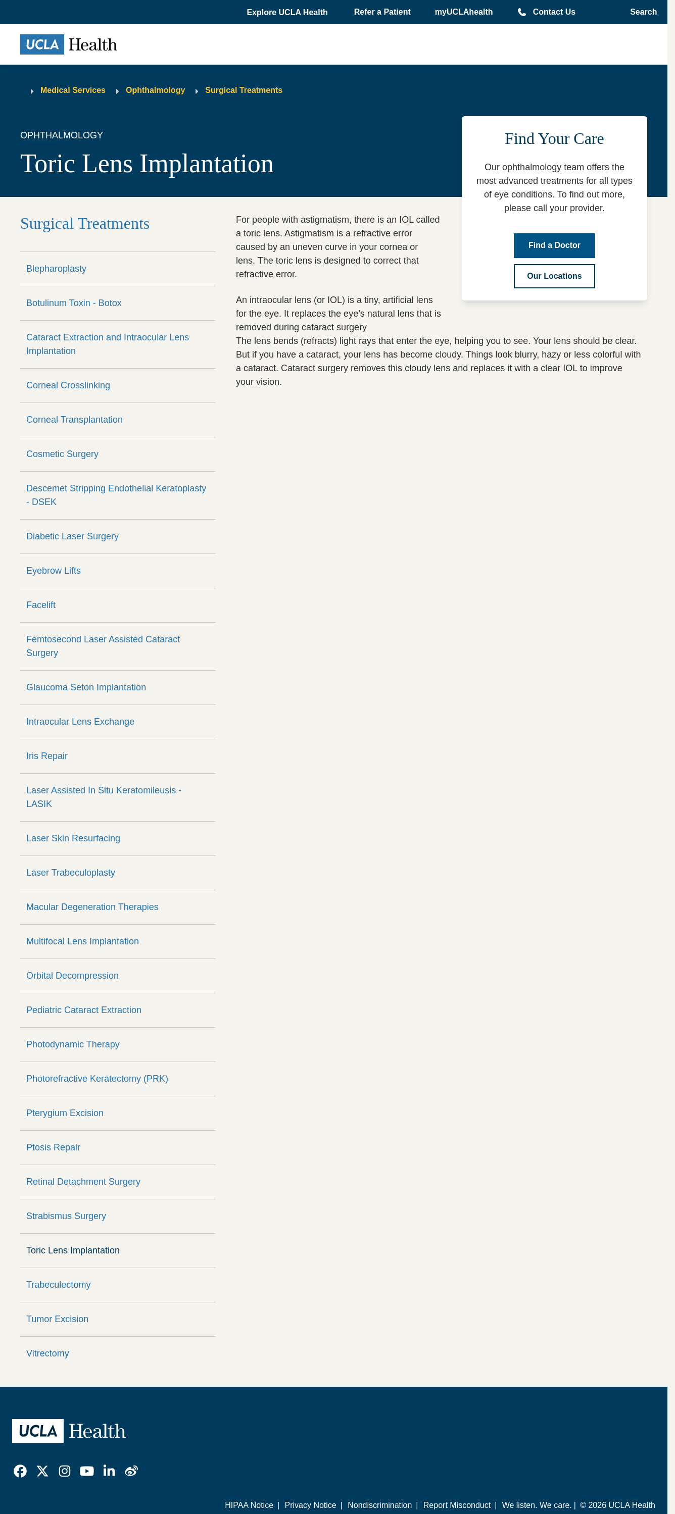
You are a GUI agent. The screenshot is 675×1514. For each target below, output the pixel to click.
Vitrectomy (47, 1353)
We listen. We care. (537, 1505)
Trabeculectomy (58, 1285)
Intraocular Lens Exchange (80, 722)
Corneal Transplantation (74, 420)
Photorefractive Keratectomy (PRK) (97, 1079)
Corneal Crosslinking (68, 385)
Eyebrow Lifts (53, 571)
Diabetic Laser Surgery (72, 536)
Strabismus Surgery (66, 1216)
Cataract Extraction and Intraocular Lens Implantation (107, 344)
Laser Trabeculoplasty (70, 873)
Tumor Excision (57, 1319)
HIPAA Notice (249, 1505)
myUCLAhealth (464, 12)
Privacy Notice (310, 1505)
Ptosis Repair (53, 1147)
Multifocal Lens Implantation (82, 941)
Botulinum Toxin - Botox (74, 303)
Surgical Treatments (243, 90)
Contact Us (554, 12)
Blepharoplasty (56, 269)
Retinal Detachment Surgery (83, 1182)
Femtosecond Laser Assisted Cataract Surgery (103, 646)
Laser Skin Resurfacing (73, 838)
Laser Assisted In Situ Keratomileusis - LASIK (103, 797)
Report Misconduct (457, 1505)
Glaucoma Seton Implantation (86, 687)
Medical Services (73, 90)
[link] (20, 1471)
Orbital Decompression (72, 976)
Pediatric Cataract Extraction (83, 1010)
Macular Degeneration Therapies (92, 907)
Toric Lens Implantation (73, 1250)
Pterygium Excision (65, 1113)
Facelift (41, 605)
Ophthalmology (155, 90)
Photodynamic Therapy (73, 1044)
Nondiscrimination (380, 1505)
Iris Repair (47, 756)
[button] (288, 13)
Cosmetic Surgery (62, 454)
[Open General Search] (640, 12)
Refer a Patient (382, 12)
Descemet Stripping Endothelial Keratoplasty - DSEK (116, 495)
